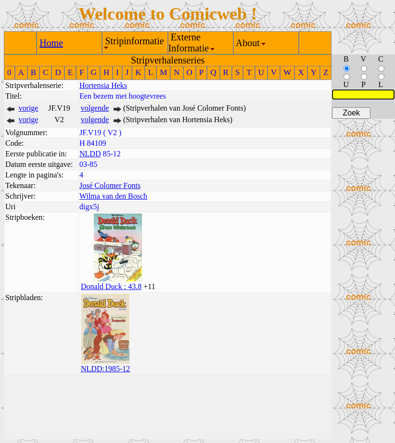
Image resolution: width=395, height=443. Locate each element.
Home (51, 43)
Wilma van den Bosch (113, 196)
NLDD (90, 154)
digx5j (89, 207)
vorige (28, 108)
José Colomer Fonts (109, 185)
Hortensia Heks (103, 85)
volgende (95, 108)
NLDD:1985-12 (105, 369)
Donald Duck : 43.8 (111, 286)
